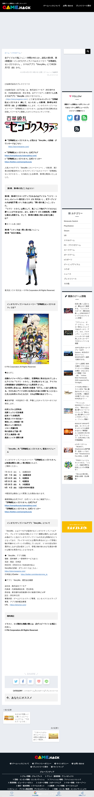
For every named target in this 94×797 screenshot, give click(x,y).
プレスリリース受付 (83, 6)
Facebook (77, 121)
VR (65, 236)
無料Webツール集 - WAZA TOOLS (63, 781)
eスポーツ (39, 691)
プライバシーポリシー (42, 746)
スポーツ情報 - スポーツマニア (49, 765)
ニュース (68, 276)
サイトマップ (58, 750)
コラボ (67, 271)
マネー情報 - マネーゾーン (76, 765)
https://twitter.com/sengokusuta (18, 162)
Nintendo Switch (71, 221)
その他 (67, 286)
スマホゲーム (27, 691)
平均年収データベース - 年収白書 (32, 781)
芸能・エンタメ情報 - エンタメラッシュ (29, 762)
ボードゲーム (69, 256)
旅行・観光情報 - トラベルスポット (31, 769)
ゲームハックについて (51, 6)
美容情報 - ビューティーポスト (21, 765)
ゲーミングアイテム (72, 266)
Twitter (70, 121)
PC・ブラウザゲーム (73, 246)
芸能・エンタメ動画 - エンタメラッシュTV (70, 772)
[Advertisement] (47, 29)
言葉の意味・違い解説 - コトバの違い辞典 (48, 784)
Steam (67, 231)
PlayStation (69, 226)
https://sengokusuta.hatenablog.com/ (21, 156)
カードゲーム (69, 251)
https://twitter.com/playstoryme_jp (34, 574)
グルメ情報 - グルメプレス (32, 759)
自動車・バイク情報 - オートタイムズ (63, 769)
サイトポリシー (63, 746)
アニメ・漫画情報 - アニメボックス (60, 759)
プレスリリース (51, 691)
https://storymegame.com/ (17, 99)
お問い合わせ (68, 6)
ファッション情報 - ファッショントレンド (65, 762)
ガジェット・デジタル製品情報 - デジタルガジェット (29, 772)
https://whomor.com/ (18, 605)
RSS (77, 132)
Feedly (84, 121)
